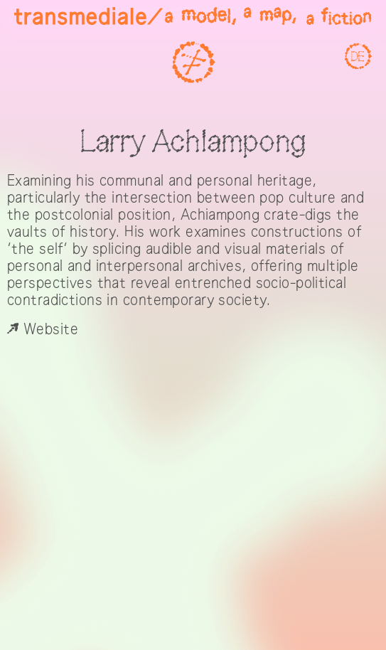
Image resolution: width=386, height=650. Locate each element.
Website (42, 329)
